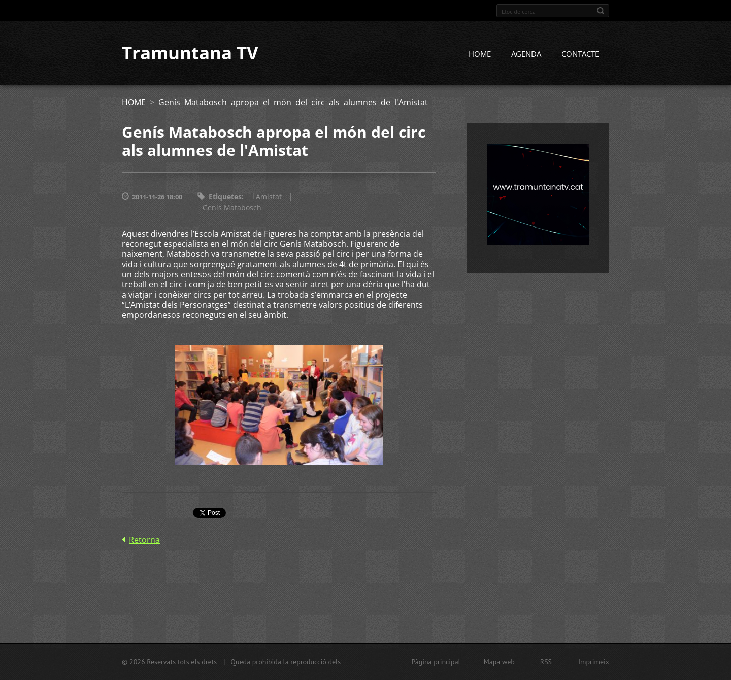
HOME (480, 54)
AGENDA (526, 54)
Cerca (600, 10)
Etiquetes (225, 197)
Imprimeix (593, 661)
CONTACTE (580, 54)
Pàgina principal (435, 661)
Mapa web (499, 661)
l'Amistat (267, 197)
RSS (546, 661)
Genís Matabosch (232, 208)
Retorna (144, 540)
